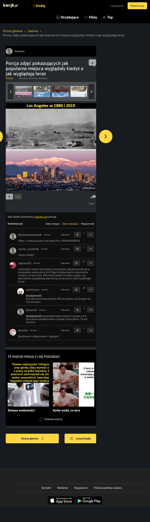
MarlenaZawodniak (30, 234)
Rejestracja (137, 5)
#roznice (33, 78)
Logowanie (117, 5)
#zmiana (23, 78)
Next (91, 91)
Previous (10, 91)
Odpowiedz (65, 235)
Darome (23, 330)
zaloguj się (41, 216)
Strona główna (13, 31)
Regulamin (81, 487)
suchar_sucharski (28, 249)
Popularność (87, 223)
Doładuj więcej (50, 419)
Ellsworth (31, 310)
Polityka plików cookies (108, 487)
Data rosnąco (53, 223)
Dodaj (40, 6)
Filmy (93, 17)
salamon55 (24, 263)
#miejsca (43, 78)
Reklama (62, 487)
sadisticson (32, 289)
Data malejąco (70, 223)
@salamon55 (34, 295)
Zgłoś (91, 203)
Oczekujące (70, 17)
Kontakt (46, 487)
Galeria (33, 31)
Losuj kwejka (80, 438)
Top (110, 17)
